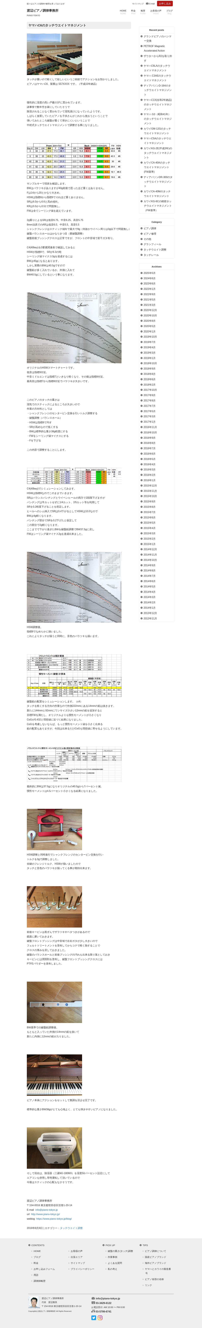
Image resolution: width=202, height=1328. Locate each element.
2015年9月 (150, 501)
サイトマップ (138, 4)
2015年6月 (150, 517)
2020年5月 (150, 326)
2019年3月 (150, 352)
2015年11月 (150, 491)
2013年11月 (150, 618)
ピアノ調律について (155, 1251)
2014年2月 (150, 602)
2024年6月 (150, 278)
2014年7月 (150, 576)
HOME (123, 12)
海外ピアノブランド (155, 1263)
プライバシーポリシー (82, 1269)
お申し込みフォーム (44, 1269)
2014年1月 (150, 607)
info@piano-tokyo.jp (46, 1210)
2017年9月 (150, 395)
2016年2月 (150, 475)
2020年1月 (150, 331)
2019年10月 (150, 336)
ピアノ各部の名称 (154, 1279)
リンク (148, 1285)
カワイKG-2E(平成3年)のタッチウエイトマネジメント (158, 153)
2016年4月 (150, 464)
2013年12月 (150, 613)
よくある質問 (115, 1263)
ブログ (169, 12)
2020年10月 (150, 315)
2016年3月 (150, 469)
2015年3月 (150, 533)
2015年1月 (150, 544)
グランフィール (152, 244)
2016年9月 (150, 437)
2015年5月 (150, 522)
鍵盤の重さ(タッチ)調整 (120, 1251)
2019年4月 (150, 347)
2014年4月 (150, 592)
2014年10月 (150, 560)
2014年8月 (150, 570)
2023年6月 (150, 283)
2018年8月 (150, 374)
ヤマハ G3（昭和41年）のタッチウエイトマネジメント (158, 119)
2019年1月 (150, 358)
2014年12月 (150, 549)
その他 (147, 239)
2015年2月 (150, 538)
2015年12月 (150, 485)
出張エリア (77, 1257)
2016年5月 (150, 459)
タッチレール (151, 255)
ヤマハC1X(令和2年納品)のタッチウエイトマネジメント (158, 104)
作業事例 (112, 1257)
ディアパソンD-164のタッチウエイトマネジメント (158, 90)
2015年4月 (150, 528)
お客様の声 (155, 12)
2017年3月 (150, 416)
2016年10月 (150, 432)
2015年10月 (150, 496)
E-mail (152, 4)
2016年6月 (150, 453)
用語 (36, 1275)
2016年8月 (150, 443)
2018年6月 (150, 379)
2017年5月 (150, 411)
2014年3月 (150, 597)
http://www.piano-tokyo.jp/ (45, 1214)
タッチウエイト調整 (71, 1228)
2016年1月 (150, 480)
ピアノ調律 (150, 228)
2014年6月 (150, 581)
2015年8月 (150, 507)
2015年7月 (150, 512)
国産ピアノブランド (155, 1257)
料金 (133, 12)
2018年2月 (150, 384)
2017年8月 (150, 400)
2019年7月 (150, 342)
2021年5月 (150, 299)
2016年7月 (150, 448)
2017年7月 (150, 406)
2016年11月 (150, 427)
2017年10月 (150, 390)
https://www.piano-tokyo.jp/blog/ (54, 1218)
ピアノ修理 (150, 233)
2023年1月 (150, 289)
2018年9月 (150, 368)
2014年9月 (150, 565)
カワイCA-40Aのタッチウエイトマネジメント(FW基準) (157, 167)
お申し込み (165, 3)
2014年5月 (150, 586)
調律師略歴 (39, 1281)
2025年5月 (150, 273)
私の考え (112, 1269)
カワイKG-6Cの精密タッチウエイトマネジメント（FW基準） (158, 206)
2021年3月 (150, 305)
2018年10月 (150, 363)
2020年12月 (150, 310)
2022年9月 (150, 294)
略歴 (143, 12)
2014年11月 (150, 554)
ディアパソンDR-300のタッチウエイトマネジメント (158, 182)
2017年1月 (150, 421)
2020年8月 (150, 320)
